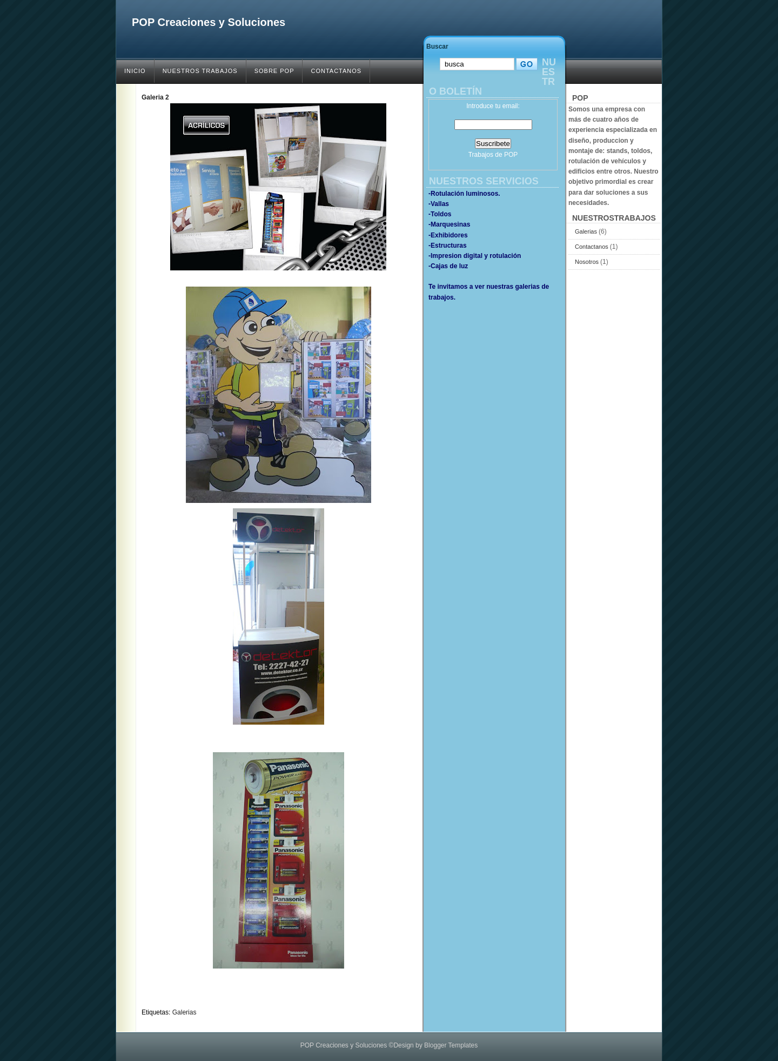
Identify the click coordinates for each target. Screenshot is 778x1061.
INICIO (135, 71)
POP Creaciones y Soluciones (208, 22)
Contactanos (592, 246)
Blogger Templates (451, 1045)
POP (511, 154)
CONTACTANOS (336, 71)
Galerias (184, 1012)
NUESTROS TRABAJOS (200, 71)
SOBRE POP (274, 71)
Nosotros (587, 261)
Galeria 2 (155, 97)
